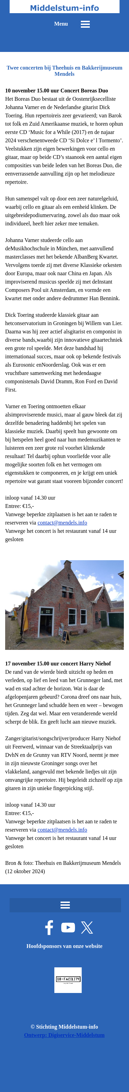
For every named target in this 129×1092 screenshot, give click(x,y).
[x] (87, 927)
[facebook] (49, 927)
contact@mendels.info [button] (62, 523)
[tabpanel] (64, 481)
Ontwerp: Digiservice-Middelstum (64, 1035)
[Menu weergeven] (85, 24)
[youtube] (68, 927)
